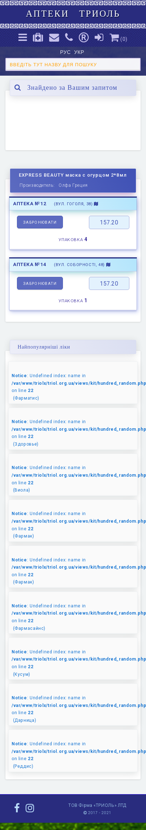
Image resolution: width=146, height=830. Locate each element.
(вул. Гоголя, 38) (76, 204)
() (119, 39)
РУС (66, 52)
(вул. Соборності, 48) (82, 264)
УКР (80, 52)
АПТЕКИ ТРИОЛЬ (73, 13)
